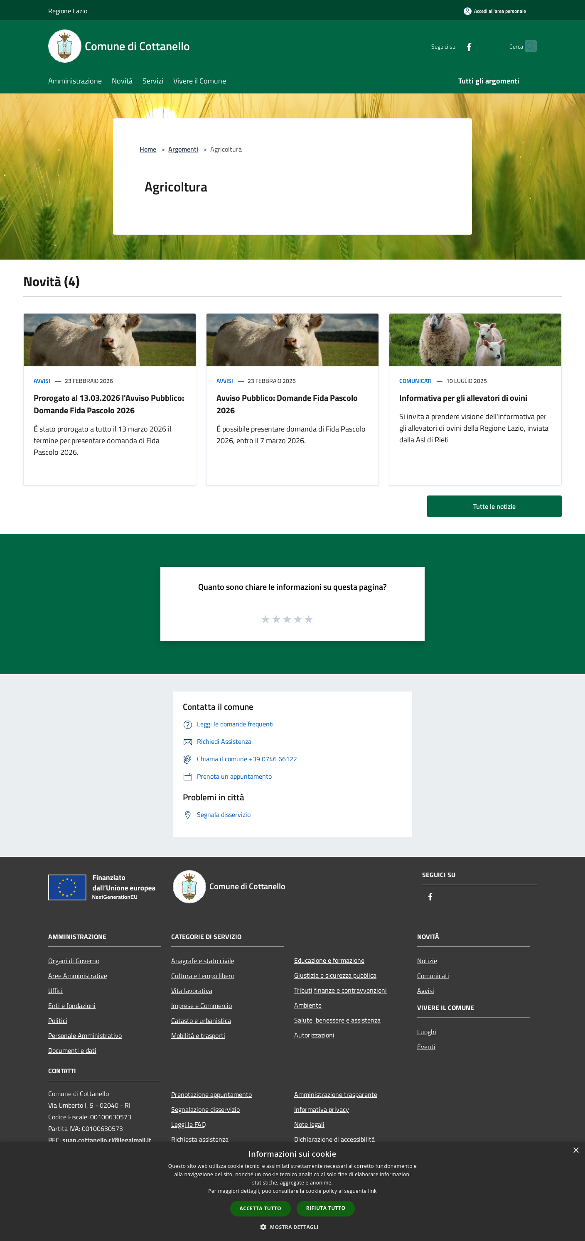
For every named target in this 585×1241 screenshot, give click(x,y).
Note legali (309, 1124)
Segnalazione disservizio (205, 1109)
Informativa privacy (321, 1109)
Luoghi (426, 1032)
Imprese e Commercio (201, 1005)
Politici (57, 1020)
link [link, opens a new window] (372, 1190)
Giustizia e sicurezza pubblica (335, 975)
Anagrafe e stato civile (202, 961)
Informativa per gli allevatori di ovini (463, 397)
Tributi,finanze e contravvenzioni (340, 990)
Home (148, 149)
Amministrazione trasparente (335, 1094)
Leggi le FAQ (188, 1124)
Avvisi (42, 380)
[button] (292, 1227)
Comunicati (415, 380)
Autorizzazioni (314, 1035)
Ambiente (308, 1005)
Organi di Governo (73, 961)
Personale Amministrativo (85, 1035)
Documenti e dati (72, 1050)
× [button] (576, 1151)
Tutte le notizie (494, 506)
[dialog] (292, 1191)
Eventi (426, 1047)
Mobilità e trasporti (198, 1035)
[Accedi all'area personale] (495, 11)
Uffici (55, 991)
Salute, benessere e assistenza (337, 1020)
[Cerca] (527, 46)
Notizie (427, 961)
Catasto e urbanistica (201, 1020)
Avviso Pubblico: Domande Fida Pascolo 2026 (287, 404)
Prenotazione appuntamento (211, 1094)
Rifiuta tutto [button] (326, 1208)
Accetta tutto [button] (260, 1208)
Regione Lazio (67, 11)
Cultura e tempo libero (202, 976)
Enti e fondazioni (72, 1005)
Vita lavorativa (191, 991)
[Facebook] (453, 46)
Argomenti (183, 149)
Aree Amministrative (77, 976)
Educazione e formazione (329, 960)
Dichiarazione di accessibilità (334, 1139)
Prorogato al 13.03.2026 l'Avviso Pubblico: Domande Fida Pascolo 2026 (109, 404)
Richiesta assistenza (200, 1139)
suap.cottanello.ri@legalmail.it (107, 1140)
